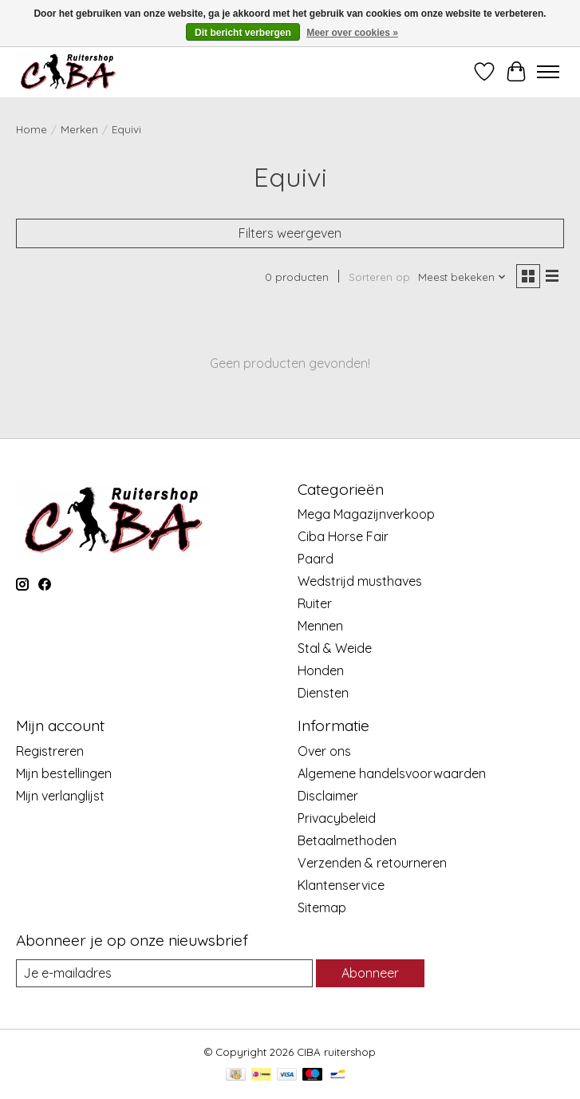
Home (31, 129)
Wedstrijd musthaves (360, 581)
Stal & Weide (335, 648)
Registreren (50, 751)
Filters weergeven (290, 233)
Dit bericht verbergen (243, 32)
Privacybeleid (337, 818)
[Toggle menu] (548, 72)
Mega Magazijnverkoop (366, 514)
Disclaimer (328, 796)
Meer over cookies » (352, 32)
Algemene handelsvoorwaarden (392, 773)
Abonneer (370, 973)
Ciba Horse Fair (343, 536)
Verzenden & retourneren (372, 863)
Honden (321, 670)
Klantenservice (341, 885)
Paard (315, 559)
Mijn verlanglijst (60, 796)
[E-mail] (164, 973)
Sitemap (322, 907)
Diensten (323, 693)
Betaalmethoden (347, 840)
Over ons (324, 751)
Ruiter (315, 603)
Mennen (320, 626)
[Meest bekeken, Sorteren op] (462, 277)
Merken (79, 129)
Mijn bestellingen (64, 773)
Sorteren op (379, 277)
